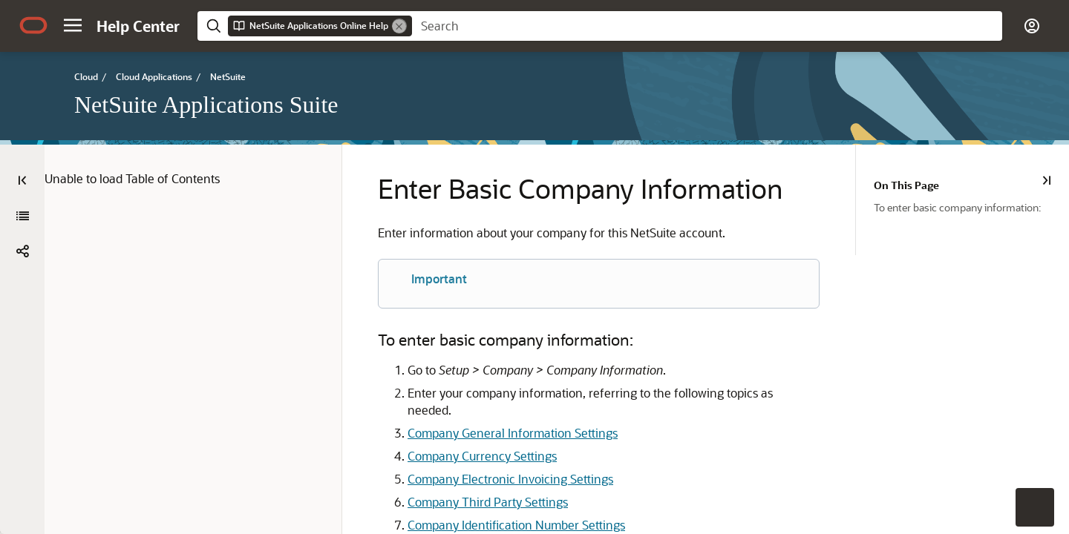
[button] (72, 25)
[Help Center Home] (138, 26)
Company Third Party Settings (456, 482)
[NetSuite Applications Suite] (22, 215)
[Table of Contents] (22, 180)
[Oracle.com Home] (33, 25)
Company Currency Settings (450, 436)
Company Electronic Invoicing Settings (478, 459)
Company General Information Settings (481, 413)
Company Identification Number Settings (484, 505)
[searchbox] (707, 26)
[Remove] (399, 26)
